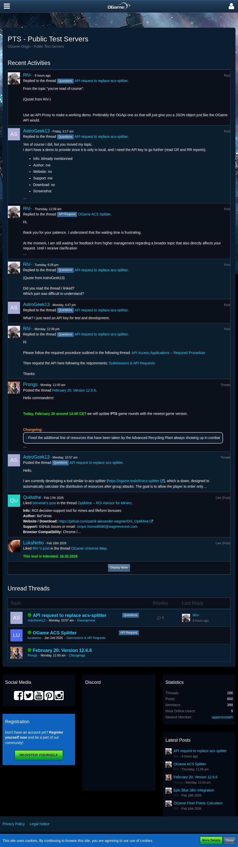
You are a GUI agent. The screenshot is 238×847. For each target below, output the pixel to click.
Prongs (30, 384)
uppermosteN (222, 717)
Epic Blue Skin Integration (194, 790)
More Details (211, 840)
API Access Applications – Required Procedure (168, 353)
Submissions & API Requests (132, 363)
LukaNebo (33, 542)
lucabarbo (34, 638)
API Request (128, 632)
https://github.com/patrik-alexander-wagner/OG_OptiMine (104, 521)
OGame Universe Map (88, 548)
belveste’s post (44, 503)
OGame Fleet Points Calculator (198, 803)
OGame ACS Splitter (94, 214)
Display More (119, 567)
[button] (7, 6)
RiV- (27, 75)
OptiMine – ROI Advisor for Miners (104, 503)
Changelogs (77, 655)
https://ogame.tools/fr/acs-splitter (133, 481)
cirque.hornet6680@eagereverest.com (107, 526)
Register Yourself (39, 755)
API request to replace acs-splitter (101, 81)
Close (229, 840)
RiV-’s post (40, 548)
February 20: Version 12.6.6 (74, 390)
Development (86, 620)
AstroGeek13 (36, 130)
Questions (130, 615)
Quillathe (32, 497)
